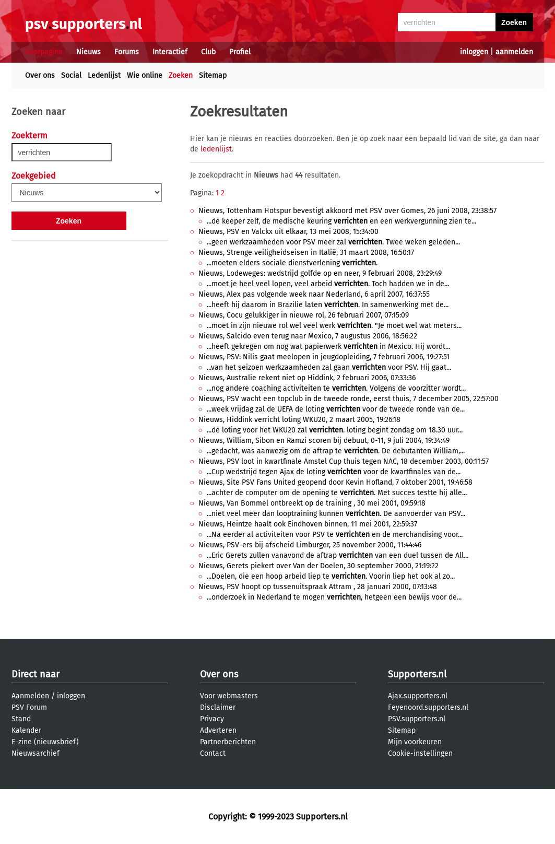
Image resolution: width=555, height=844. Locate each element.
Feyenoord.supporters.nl (428, 707)
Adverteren (218, 730)
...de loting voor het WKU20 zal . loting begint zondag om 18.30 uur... (335, 430)
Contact (213, 753)
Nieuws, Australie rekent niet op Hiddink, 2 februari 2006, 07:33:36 (307, 377)
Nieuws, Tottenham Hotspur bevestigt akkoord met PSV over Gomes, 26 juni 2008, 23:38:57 (347, 210)
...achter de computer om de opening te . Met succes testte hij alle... (337, 492)
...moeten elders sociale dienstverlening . (292, 263)
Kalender (26, 730)
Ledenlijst (104, 75)
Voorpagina (44, 52)
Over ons (40, 75)
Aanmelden (30, 695)
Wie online (144, 75)
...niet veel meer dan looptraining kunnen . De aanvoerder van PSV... (336, 513)
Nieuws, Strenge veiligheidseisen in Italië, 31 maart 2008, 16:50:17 (306, 252)
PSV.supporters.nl (416, 718)
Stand (21, 718)
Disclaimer (217, 707)
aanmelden (514, 52)
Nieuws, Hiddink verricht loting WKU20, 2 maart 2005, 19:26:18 (299, 419)
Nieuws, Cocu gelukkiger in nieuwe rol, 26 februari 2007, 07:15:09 (303, 315)
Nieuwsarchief (35, 753)
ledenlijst (216, 149)
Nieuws (88, 52)
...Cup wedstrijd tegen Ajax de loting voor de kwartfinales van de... (333, 471)
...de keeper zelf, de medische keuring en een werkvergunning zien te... (341, 221)
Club (208, 52)
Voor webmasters (229, 695)
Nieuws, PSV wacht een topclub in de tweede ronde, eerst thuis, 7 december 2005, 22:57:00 (348, 398)
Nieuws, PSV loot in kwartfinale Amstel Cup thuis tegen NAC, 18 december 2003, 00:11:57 (343, 461)
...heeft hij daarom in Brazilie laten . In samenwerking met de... (327, 304)
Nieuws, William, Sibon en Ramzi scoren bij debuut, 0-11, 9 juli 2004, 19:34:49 (324, 440)
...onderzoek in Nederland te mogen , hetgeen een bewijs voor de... (334, 597)
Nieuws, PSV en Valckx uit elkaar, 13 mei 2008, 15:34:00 (288, 231)
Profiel (240, 52)
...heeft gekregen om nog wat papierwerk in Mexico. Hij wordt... (328, 346)
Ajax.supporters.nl (417, 695)
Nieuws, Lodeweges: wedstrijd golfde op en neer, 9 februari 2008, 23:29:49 (320, 273)
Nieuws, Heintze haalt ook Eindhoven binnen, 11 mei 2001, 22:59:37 (307, 524)
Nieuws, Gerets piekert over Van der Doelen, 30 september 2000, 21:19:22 (318, 565)
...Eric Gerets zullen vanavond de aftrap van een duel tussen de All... (337, 555)
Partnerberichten (228, 741)
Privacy (212, 718)
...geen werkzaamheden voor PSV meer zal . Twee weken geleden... (333, 242)
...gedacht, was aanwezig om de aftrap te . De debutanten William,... (336, 451)
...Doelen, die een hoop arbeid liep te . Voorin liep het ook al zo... (331, 576)
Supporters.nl (417, 674)
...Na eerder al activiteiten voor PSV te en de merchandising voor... (335, 534)
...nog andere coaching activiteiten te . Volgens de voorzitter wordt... (336, 388)
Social (71, 75)
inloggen (474, 52)
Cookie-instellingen (420, 753)
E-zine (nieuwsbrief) (45, 741)
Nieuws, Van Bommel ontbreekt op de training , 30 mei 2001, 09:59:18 (312, 503)
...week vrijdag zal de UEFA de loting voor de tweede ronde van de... (336, 409)
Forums (126, 52)
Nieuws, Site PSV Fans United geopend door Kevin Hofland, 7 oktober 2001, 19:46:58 (335, 482)
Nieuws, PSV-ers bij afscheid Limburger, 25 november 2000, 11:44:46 (309, 545)
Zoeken (181, 75)
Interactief (169, 52)
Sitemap (213, 75)
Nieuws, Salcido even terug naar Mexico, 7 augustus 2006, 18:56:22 (307, 336)
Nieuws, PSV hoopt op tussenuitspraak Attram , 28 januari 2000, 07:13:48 (317, 586)
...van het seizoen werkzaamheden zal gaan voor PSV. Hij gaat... (329, 367)
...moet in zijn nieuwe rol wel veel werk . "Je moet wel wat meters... (334, 325)
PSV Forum (29, 707)
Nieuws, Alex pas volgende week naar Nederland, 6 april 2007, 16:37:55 (314, 294)
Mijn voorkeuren (415, 741)
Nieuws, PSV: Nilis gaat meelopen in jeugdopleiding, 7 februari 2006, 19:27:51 (324, 357)
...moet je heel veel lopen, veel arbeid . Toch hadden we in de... (328, 283)
